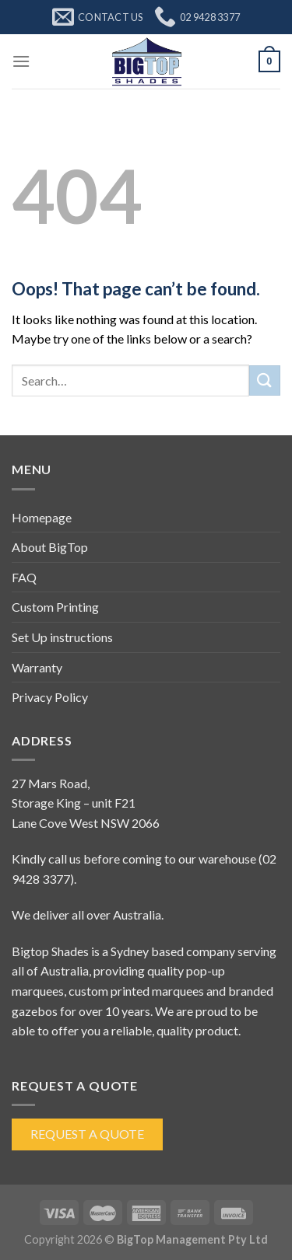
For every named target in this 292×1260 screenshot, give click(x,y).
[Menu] (21, 61)
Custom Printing (55, 606)
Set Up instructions (62, 637)
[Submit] (264, 380)
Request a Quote (87, 1133)
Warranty (37, 667)
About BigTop (50, 546)
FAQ (24, 577)
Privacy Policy (50, 696)
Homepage (42, 517)
